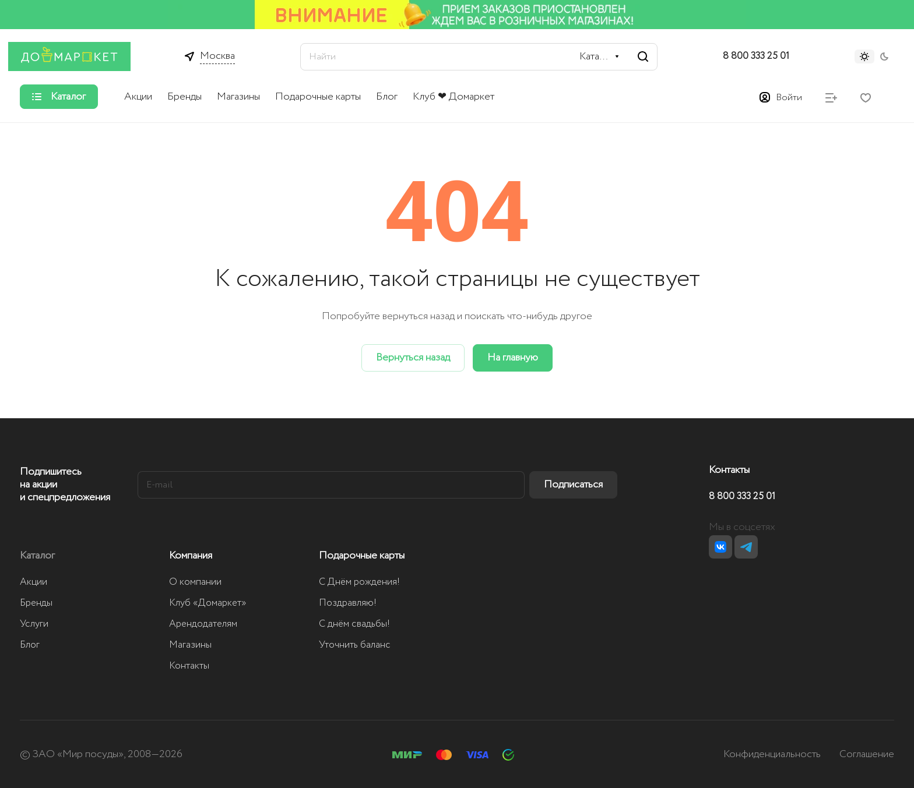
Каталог (37, 555)
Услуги (34, 624)
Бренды (36, 603)
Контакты (189, 666)
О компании (195, 582)
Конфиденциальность (772, 754)
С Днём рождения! (359, 582)
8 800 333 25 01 (756, 56)
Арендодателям (203, 624)
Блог (30, 645)
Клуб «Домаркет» (208, 603)
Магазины (190, 645)
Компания (190, 555)
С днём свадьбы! (354, 624)
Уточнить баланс (355, 645)
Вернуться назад (413, 357)
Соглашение (866, 754)
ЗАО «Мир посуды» (78, 754)
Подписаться (573, 484)
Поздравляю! (348, 603)
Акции (33, 582)
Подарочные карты (362, 555)
